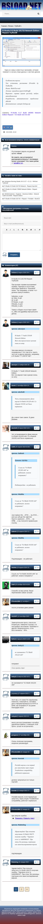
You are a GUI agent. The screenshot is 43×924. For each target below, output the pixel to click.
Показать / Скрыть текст (24, 818)
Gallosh (14, 531)
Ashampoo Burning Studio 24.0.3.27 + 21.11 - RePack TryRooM (19, 182)
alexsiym (14, 365)
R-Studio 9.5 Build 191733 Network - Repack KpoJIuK (20, 186)
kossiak (14, 790)
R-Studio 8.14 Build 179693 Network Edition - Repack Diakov (19, 190)
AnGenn (14, 272)
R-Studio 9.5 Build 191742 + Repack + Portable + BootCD (22, 199)
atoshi (13, 385)
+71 (8, 127)
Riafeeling (14, 862)
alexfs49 (14, 428)
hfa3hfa (13, 567)
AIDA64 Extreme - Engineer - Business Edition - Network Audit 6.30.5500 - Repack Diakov (20, 194)
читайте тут (18, 163)
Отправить (14, 255)
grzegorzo (14, 735)
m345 (13, 447)
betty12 (13, 676)
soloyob (14, 716)
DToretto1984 (15, 601)
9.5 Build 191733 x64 (22, 115)
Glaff (13, 584)
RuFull (13, 639)
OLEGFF (14, 616)
